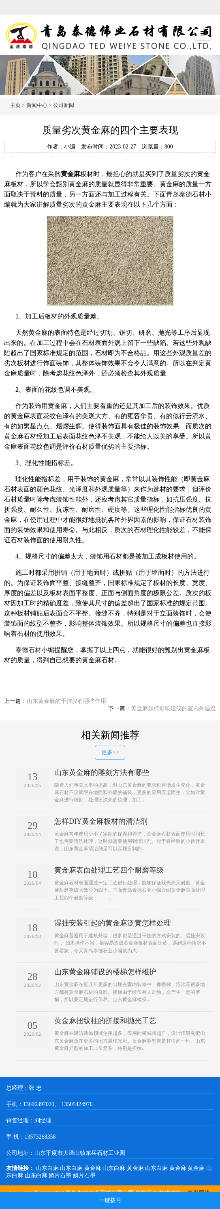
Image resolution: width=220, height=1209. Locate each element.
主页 (15, 105)
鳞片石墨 (61, 1175)
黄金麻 (93, 1168)
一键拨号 (110, 1200)
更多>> (110, 752)
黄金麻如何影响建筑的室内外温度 (173, 708)
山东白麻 (48, 1168)
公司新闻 (63, 105)
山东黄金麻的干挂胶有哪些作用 (66, 701)
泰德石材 (28, 649)
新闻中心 (36, 105)
